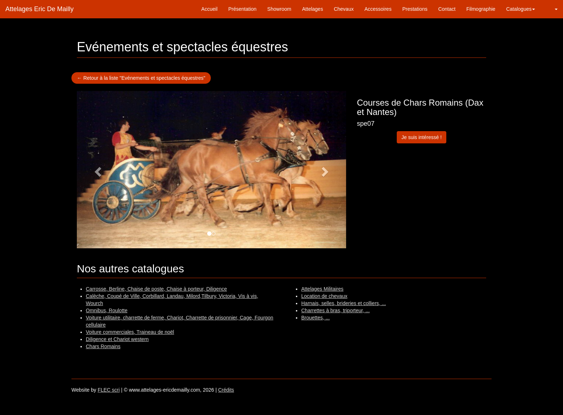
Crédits (226, 390)
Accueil (209, 9)
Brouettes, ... (315, 318)
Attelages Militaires (322, 289)
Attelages (312, 9)
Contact (446, 9)
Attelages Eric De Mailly (39, 9)
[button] (551, 9)
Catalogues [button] (520, 9)
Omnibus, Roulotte (106, 310)
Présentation (242, 9)
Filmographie (480, 9)
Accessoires (377, 9)
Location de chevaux (324, 296)
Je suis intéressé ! (421, 137)
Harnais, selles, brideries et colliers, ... (343, 303)
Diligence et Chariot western (117, 339)
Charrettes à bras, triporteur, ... (335, 310)
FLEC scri (109, 390)
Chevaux (344, 9)
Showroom (279, 9)
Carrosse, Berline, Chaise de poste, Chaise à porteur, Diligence (156, 289)
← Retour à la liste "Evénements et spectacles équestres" (141, 78)
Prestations (414, 9)
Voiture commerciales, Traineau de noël (130, 332)
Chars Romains (103, 346)
